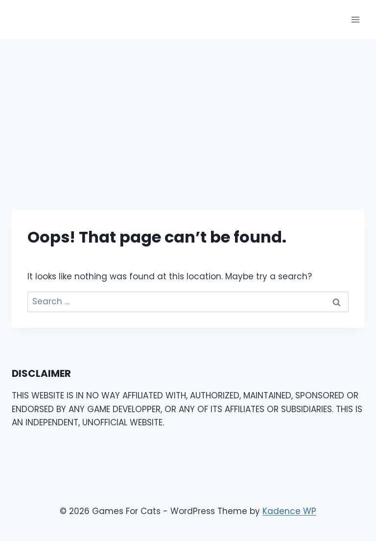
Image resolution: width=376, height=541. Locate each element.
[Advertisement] (188, 112)
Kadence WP (289, 511)
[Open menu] (355, 19)
